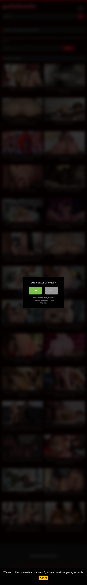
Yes (35, 290)
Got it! (43, 578)
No (51, 290)
